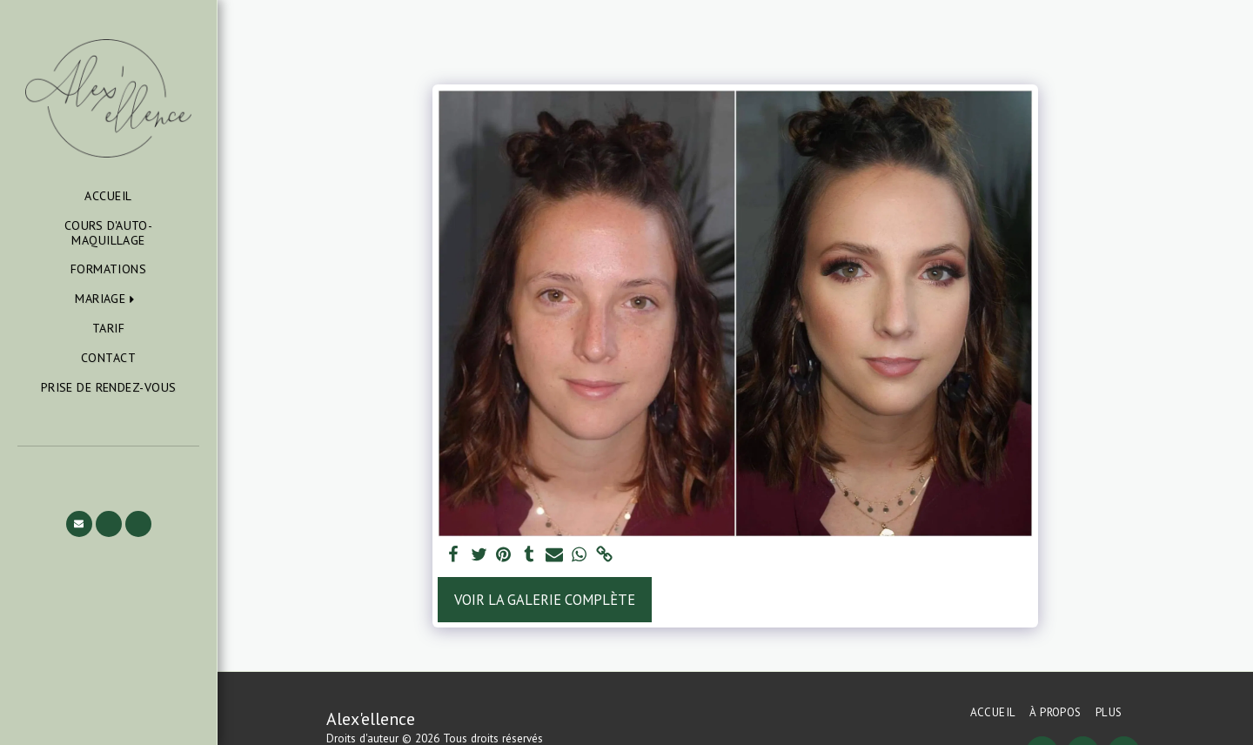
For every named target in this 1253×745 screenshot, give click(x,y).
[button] (108, 299)
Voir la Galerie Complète (544, 599)
